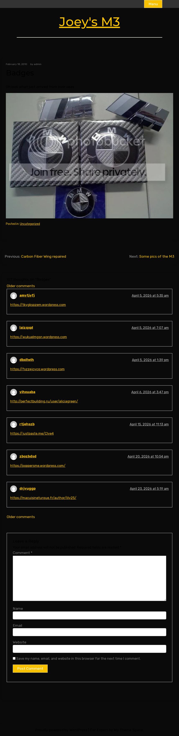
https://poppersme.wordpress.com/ (37, 466)
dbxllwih (26, 360)
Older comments (21, 286)
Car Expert (99, 730)
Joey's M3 (89, 21)
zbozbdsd (27, 456)
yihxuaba (27, 392)
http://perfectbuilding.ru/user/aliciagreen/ (44, 401)
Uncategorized (30, 224)
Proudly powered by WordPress (61, 730)
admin (37, 64)
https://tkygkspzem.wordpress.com (38, 305)
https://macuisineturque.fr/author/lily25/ (43, 498)
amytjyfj (27, 295)
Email (17, 625)
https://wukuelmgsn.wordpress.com (38, 337)
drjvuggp (27, 488)
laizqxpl (26, 328)
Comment (22, 553)
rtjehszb (27, 424)
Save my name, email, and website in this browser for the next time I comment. (78, 659)
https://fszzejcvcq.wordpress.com (37, 369)
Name (18, 608)
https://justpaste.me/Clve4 (32, 433)
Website (19, 642)
